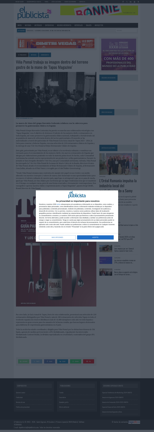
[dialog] (77, 216)
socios (58, 204)
